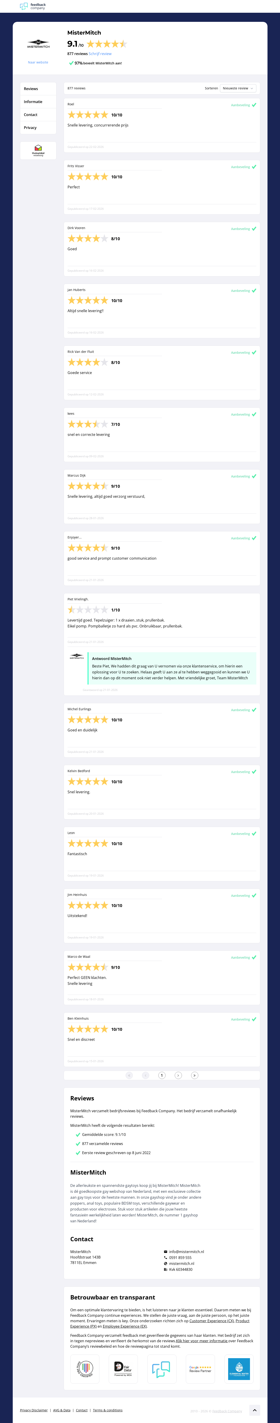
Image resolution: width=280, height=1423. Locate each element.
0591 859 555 (180, 1257)
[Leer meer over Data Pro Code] (85, 1369)
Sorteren (211, 88)
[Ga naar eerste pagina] (129, 1075)
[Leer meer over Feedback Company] (162, 1369)
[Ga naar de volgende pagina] (178, 1075)
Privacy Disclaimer (34, 1410)
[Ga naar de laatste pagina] (194, 1075)
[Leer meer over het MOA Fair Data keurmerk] (123, 1369)
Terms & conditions (108, 1410)
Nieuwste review (238, 88)
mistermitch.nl (181, 1263)
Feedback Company (227, 1411)
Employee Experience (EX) (125, 1326)
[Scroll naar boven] (254, 1410)
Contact (82, 1410)
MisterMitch (84, 32)
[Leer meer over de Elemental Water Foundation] (239, 1369)
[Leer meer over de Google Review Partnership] (200, 1369)
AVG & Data (62, 1410)
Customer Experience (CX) (211, 1320)
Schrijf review (100, 53)
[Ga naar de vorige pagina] (145, 1075)
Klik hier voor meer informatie (202, 1340)
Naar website (38, 62)
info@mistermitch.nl (186, 1251)
